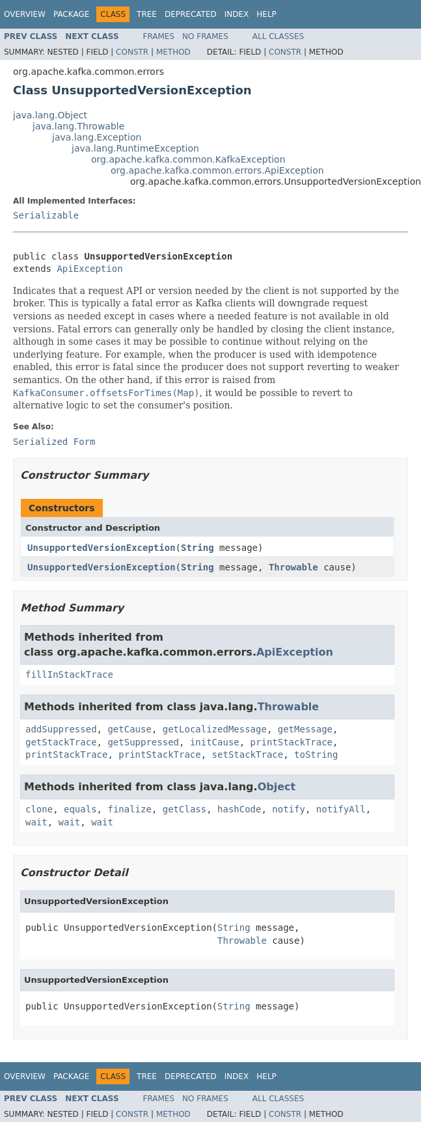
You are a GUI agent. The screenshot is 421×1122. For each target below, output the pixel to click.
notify (288, 809)
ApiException (89, 268)
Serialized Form (54, 441)
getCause (129, 729)
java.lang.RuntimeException (135, 148)
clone (39, 809)
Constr (132, 52)
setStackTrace (248, 754)
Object (277, 787)
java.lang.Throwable (78, 126)
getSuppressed (143, 742)
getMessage (305, 729)
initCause (214, 742)
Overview (25, 14)
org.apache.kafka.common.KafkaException (188, 159)
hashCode (239, 809)
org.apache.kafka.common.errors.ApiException (217, 170)
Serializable (46, 215)
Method (173, 52)
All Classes (278, 36)
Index (236, 14)
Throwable (293, 567)
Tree (147, 14)
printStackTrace (292, 742)
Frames (159, 36)
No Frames (205, 36)
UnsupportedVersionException (101, 547)
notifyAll (341, 809)
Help (266, 14)
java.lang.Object (50, 115)
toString (316, 754)
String (197, 547)
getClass (184, 809)
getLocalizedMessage (215, 729)
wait (36, 822)
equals (80, 809)
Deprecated (191, 14)
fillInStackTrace (69, 674)
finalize (129, 809)
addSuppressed (61, 729)
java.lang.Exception (96, 137)
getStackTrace (61, 742)
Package (71, 14)
